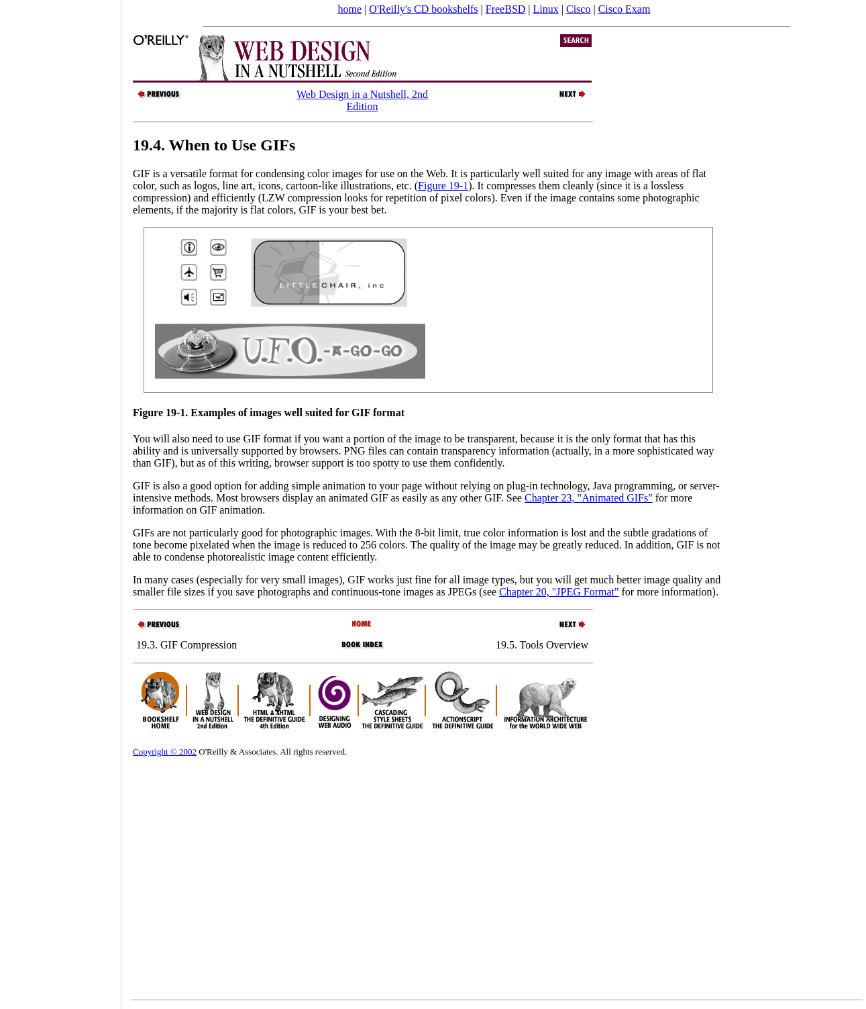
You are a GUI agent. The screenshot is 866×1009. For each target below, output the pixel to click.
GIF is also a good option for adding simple (228, 485)
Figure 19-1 (443, 185)
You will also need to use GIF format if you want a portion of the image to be (300, 438)
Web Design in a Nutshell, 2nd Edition (362, 100)
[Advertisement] (60, 500)
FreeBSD (506, 9)
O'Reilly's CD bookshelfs (423, 9)
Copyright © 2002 (165, 752)
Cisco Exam (624, 9)
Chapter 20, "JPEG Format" (558, 591)
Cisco (578, 9)
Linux (546, 9)
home (350, 9)
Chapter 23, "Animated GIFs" (589, 497)
